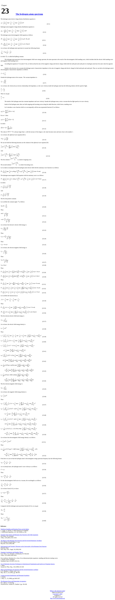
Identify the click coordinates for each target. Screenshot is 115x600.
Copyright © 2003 (57, 594)
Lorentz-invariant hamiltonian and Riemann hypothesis (15, 575)
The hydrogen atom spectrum (29, 14)
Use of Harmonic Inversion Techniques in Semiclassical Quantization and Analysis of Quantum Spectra (28, 564)
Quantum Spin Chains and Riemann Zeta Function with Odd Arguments (19, 534)
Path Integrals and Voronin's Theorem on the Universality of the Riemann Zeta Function (23, 546)
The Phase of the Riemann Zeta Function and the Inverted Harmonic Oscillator (21, 540)
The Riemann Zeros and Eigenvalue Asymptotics (13, 581)
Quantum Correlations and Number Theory (12, 552)
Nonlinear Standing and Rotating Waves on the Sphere (15, 529)
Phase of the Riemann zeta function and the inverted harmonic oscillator (19, 569)
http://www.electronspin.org (57, 598)
